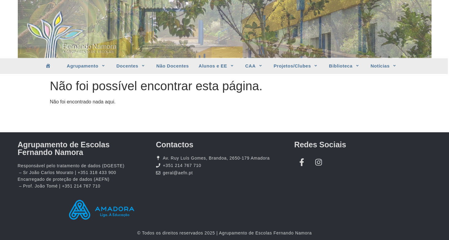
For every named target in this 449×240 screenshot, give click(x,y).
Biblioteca (345, 66)
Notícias (384, 66)
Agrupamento (87, 66)
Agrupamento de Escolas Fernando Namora (64, 148)
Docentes (131, 66)
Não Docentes (172, 65)
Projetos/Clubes (296, 66)
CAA (254, 66)
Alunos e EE (217, 66)
